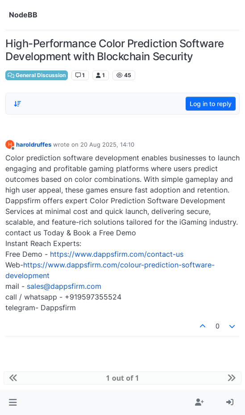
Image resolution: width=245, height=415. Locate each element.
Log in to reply (211, 103)
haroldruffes (33, 144)
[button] (13, 402)
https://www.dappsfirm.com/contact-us (116, 254)
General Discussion (37, 75)
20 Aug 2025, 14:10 (107, 144)
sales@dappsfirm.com (64, 286)
